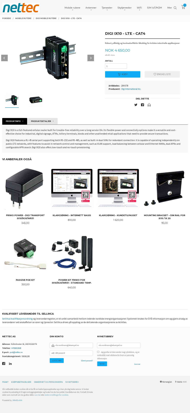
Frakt (5, 382)
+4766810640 (16, 348)
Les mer (137, 364)
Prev (4, 58)
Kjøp (123, 74)
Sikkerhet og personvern (48, 382)
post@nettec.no (16, 352)
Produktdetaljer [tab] (41, 121)
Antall (109, 61)
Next (90, 58)
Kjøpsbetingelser (21, 382)
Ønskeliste (162, 74)
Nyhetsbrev (72, 382)
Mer (169, 7)
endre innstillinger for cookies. (57, 395)
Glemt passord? (87, 360)
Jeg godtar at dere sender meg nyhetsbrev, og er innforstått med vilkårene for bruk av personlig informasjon (118, 355)
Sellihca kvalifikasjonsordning (17, 318)
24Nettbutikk (17, 400)
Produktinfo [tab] (13, 121)
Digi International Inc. (131, 89)
